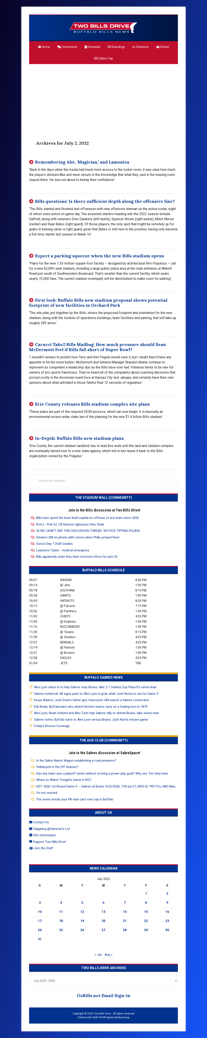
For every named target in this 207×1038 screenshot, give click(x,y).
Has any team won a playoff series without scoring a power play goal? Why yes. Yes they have (102, 773)
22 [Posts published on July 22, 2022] (146, 921)
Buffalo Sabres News (103, 677)
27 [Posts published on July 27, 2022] (103, 930)
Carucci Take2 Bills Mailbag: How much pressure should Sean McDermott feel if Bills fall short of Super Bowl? (97, 347)
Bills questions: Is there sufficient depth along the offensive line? (105, 201)
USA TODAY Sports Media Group (110, 1017)
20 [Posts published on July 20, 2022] (103, 921)
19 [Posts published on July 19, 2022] (82, 921)
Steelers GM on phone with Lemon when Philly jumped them (78, 537)
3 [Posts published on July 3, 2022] (40, 903)
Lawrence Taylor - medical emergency (62, 550)
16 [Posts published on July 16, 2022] (167, 912)
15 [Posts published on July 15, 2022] (146, 912)
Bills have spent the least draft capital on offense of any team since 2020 (87, 518)
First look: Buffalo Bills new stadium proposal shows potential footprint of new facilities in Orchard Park (98, 302)
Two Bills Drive (103, 27)
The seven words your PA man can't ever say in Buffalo (74, 799)
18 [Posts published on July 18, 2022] (61, 921)
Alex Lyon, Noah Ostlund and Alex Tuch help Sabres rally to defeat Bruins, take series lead (96, 713)
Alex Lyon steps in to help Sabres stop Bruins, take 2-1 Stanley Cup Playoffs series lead (95, 687)
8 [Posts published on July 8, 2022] (146, 903)
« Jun (98, 955)
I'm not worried (46, 793)
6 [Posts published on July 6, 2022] (104, 903)
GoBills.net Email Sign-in (103, 995)
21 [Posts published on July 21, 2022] (125, 921)
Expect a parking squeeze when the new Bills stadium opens (99, 255)
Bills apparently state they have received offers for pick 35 (76, 557)
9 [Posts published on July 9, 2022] (167, 903)
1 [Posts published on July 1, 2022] (146, 893)
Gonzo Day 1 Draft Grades (54, 544)
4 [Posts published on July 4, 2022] (61, 903)
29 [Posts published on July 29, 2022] (146, 930)
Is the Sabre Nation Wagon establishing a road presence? (76, 760)
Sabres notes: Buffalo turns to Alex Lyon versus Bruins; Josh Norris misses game (91, 719)
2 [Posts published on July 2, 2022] (167, 893)
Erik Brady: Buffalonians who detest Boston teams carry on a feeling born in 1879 (90, 707)
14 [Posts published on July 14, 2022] (125, 912)
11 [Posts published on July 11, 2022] (61, 912)
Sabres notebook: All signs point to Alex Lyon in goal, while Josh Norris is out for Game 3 (96, 694)
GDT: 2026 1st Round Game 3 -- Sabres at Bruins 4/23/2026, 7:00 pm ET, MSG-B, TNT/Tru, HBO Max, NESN (110, 786)
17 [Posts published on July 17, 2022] (40, 921)
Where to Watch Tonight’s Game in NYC (63, 780)
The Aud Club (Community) (103, 740)
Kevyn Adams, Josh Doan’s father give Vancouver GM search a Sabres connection (91, 700)
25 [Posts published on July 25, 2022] (61, 930)
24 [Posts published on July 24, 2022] (40, 930)
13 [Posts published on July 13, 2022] (103, 912)
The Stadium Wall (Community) (103, 498)
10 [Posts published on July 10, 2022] (40, 912)
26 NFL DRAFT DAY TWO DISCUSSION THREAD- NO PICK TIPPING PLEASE (88, 531)
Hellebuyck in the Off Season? (57, 767)
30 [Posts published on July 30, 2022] (167, 930)
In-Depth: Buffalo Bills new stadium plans (79, 438)
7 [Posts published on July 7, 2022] (125, 903)
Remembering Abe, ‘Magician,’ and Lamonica (82, 162)
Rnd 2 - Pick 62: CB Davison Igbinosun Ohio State (70, 524)
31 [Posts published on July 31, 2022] (40, 939)
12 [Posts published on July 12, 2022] (82, 912)
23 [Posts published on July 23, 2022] (167, 921)
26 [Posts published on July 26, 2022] (82, 930)
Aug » (108, 955)
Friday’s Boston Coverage (52, 726)
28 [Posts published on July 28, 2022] (125, 930)
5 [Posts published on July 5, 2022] (82, 903)
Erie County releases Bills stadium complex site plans (92, 404)
